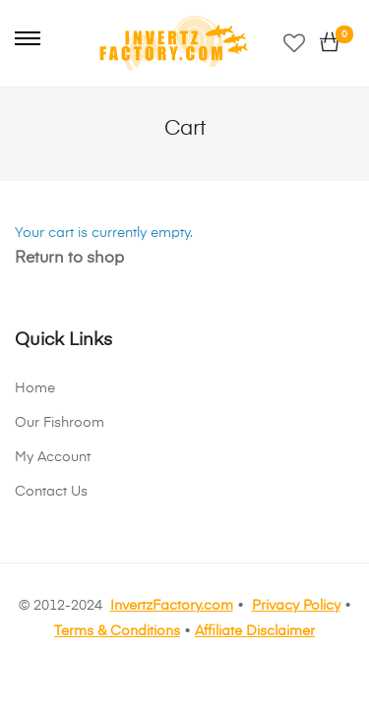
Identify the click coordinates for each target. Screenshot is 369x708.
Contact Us (51, 492)
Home (35, 388)
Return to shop (69, 258)
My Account (53, 457)
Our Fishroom (59, 423)
